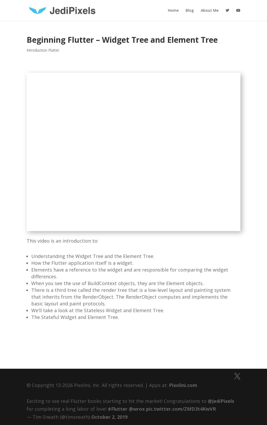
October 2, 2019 (109, 417)
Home (173, 11)
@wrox (137, 409)
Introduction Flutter (43, 50)
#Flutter (118, 409)
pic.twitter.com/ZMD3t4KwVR (181, 409)
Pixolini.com (183, 385)
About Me (210, 11)
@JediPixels (221, 401)
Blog (190, 11)
